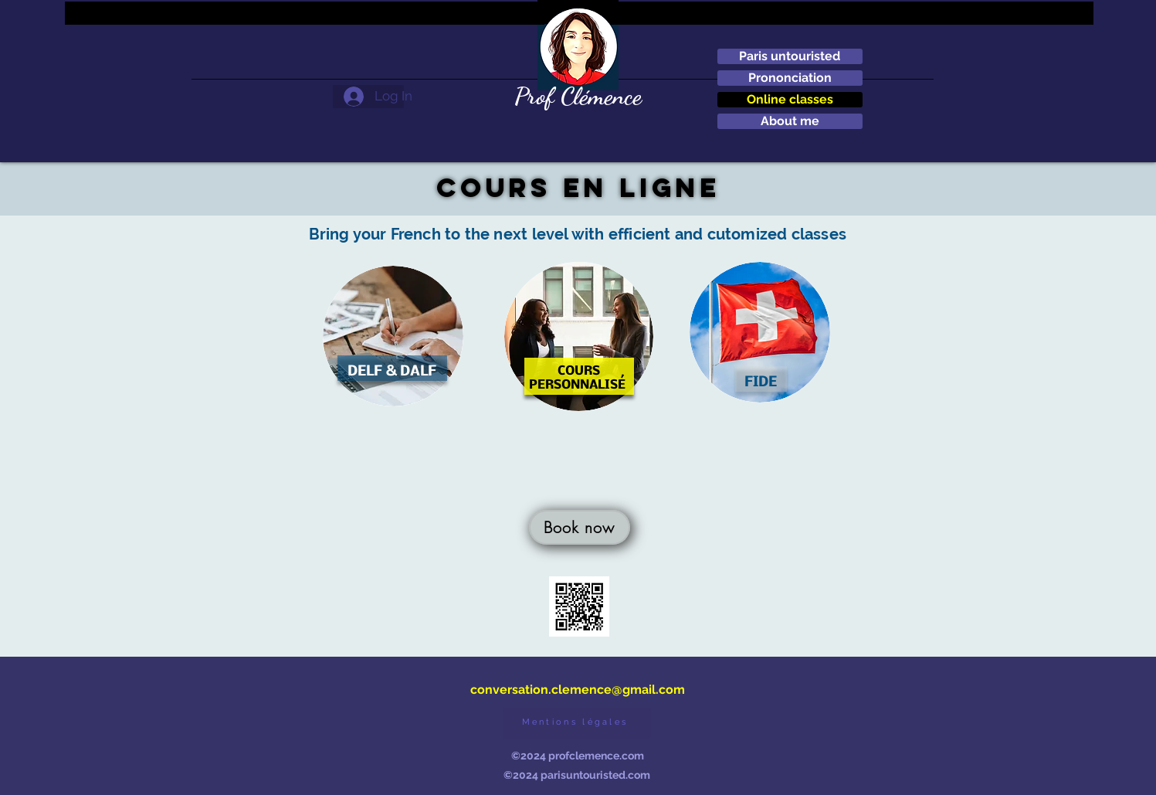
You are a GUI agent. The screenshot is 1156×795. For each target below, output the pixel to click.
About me (790, 121)
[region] (393, 343)
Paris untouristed (789, 56)
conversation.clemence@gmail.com (577, 689)
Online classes (790, 99)
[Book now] (579, 527)
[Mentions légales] (577, 723)
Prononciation (790, 77)
